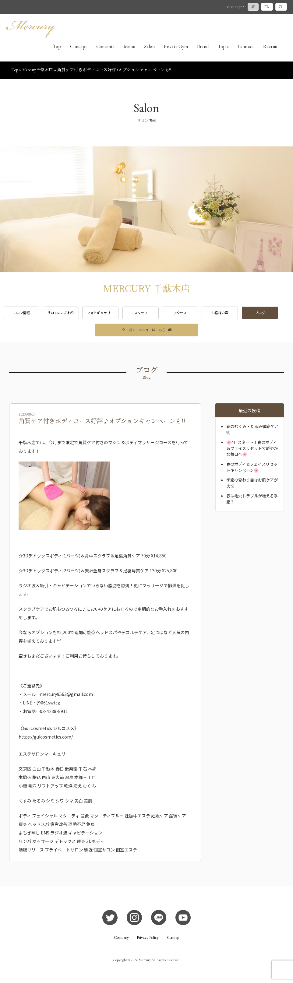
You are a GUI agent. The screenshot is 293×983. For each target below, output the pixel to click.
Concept (78, 47)
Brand (203, 47)
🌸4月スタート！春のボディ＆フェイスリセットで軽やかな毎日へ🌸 (251, 450)
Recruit (270, 47)
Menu (129, 47)
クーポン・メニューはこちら (143, 331)
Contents (105, 47)
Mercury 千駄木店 (38, 70)
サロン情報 (22, 314)
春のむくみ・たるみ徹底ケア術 (252, 431)
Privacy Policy (148, 940)
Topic (223, 47)
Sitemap (173, 940)
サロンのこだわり (63, 314)
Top (57, 47)
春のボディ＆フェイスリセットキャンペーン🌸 (251, 469)
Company (121, 940)
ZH (281, 7)
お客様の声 (229, 314)
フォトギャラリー (104, 314)
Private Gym (176, 47)
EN (267, 7)
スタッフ (146, 314)
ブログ (271, 314)
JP (253, 7)
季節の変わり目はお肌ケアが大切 (251, 485)
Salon (149, 47)
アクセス (188, 314)
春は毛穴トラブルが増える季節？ (251, 501)
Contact (246, 47)
